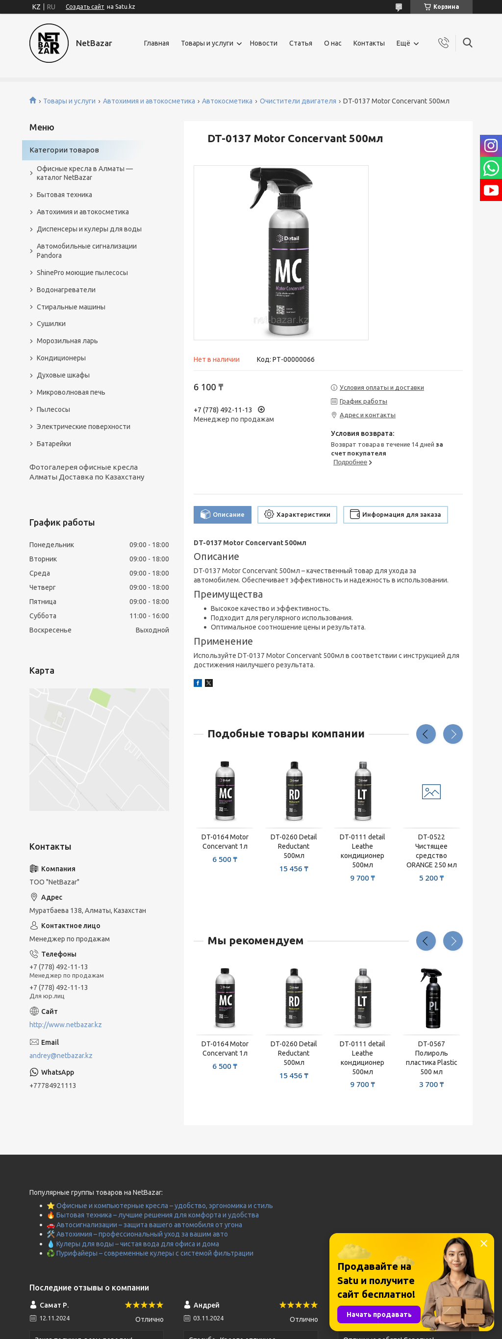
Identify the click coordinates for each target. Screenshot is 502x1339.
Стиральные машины (71, 307)
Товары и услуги (207, 43)
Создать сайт (85, 6)
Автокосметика (227, 101)
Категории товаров (64, 150)
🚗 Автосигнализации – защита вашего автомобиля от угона (144, 1225)
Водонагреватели (66, 290)
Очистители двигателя (298, 101)
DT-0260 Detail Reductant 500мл (294, 846)
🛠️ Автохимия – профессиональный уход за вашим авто (137, 1234)
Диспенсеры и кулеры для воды (89, 229)
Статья (300, 43)
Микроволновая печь (71, 392)
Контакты (369, 43)
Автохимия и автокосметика (149, 101)
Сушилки (51, 324)
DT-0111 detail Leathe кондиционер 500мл (362, 851)
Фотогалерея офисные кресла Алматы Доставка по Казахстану (86, 472)
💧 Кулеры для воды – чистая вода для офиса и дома (133, 1244)
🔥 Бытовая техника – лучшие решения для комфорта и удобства (153, 1215)
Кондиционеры (61, 358)
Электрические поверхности (83, 426)
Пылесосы (53, 409)
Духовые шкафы (63, 375)
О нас (333, 43)
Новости (263, 43)
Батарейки (54, 444)
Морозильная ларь (67, 341)
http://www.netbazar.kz (65, 1025)
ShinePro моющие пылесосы (82, 273)
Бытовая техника (64, 195)
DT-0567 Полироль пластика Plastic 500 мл (431, 1058)
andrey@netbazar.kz (61, 1056)
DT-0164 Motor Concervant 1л (225, 841)
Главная (156, 43)
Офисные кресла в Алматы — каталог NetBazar (85, 173)
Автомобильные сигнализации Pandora (87, 250)
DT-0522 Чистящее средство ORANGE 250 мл (431, 851)
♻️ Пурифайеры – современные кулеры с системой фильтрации (150, 1253)
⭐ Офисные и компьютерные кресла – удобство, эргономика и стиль (160, 1206)
